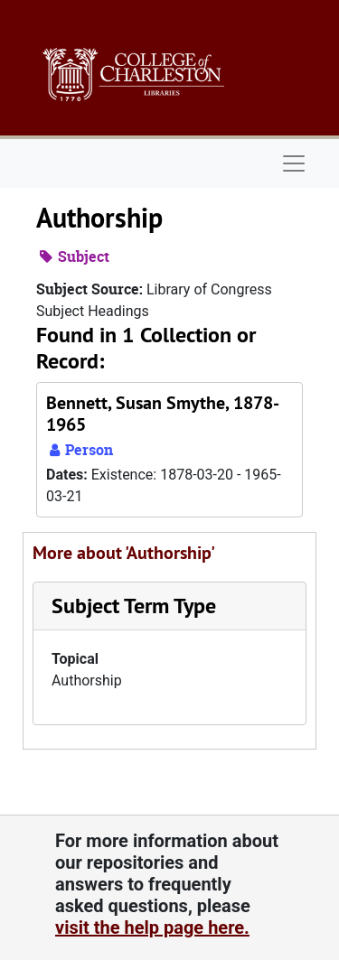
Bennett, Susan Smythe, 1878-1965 (162, 413)
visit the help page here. (152, 927)
